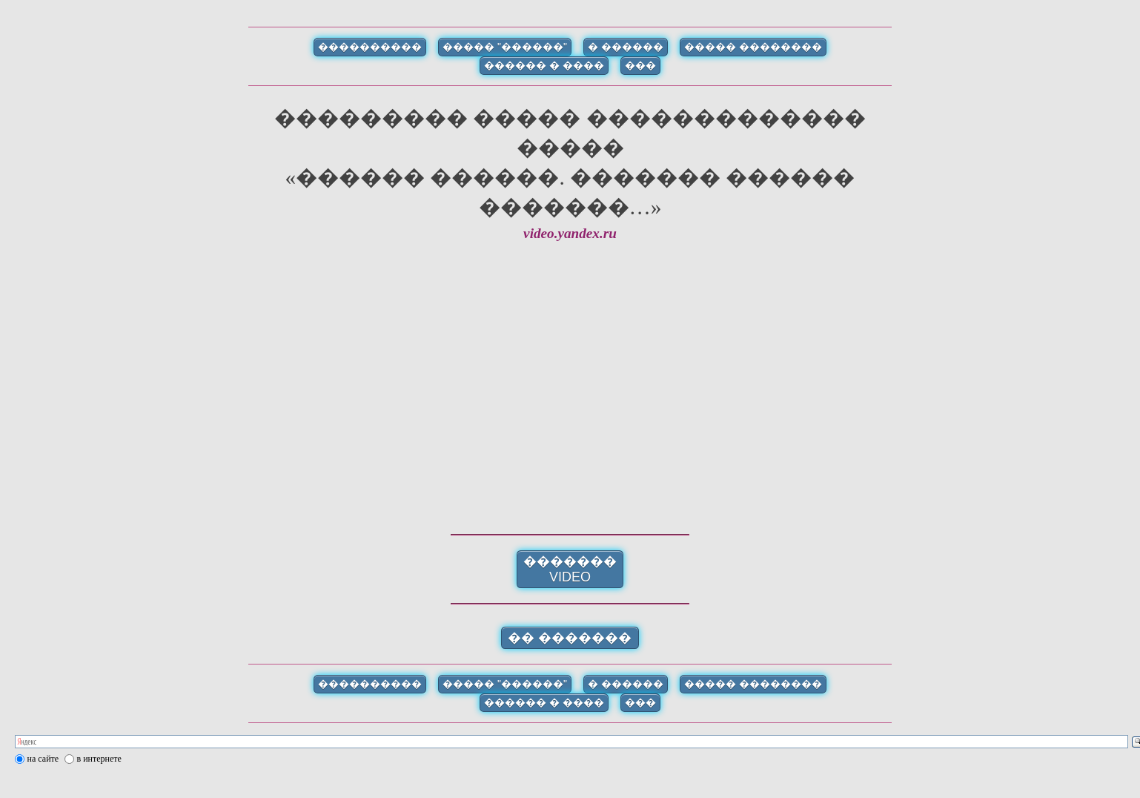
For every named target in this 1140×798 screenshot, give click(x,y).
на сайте (43, 759)
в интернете (99, 759)
